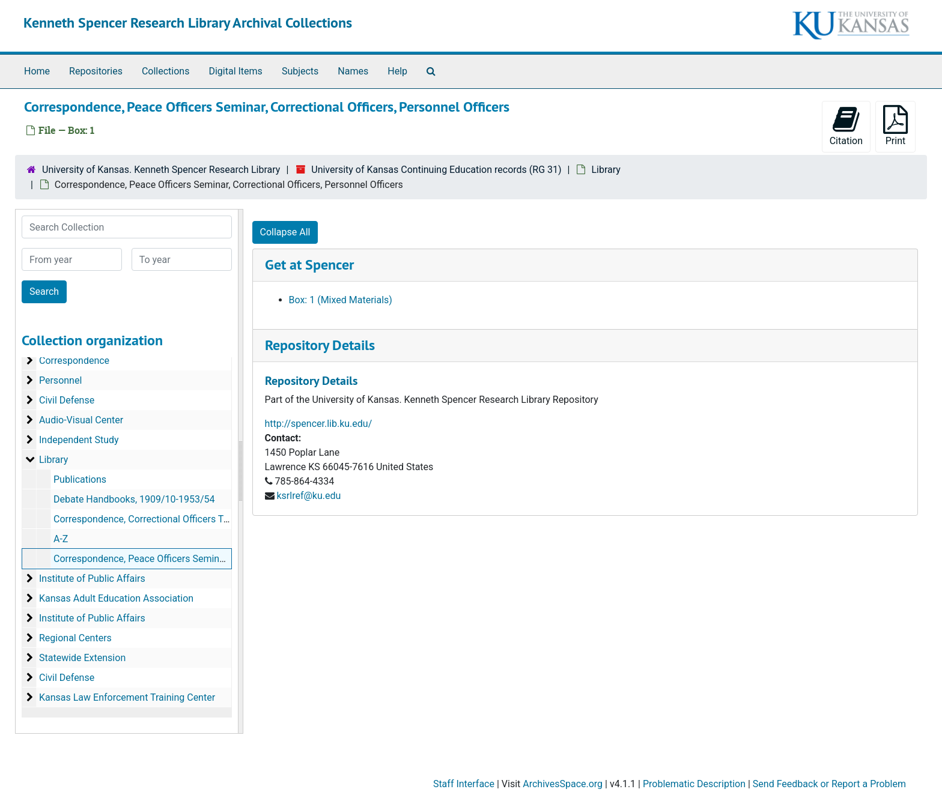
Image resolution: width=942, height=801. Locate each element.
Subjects (300, 71)
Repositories (96, 71)
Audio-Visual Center (81, 420)
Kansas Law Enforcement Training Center (127, 697)
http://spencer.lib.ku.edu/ (318, 423)
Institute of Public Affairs (92, 578)
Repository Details (320, 345)
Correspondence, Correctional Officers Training (152, 519)
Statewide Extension (82, 657)
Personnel (60, 380)
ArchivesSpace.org (563, 784)
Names (353, 71)
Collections (166, 71)
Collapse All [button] (285, 232)
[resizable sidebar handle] (240, 471)
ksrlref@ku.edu (308, 495)
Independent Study (79, 440)
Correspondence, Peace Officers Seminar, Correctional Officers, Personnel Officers (227, 558)
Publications (79, 479)
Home (37, 71)
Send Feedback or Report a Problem (829, 784)
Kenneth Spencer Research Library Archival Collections (187, 22)
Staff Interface (463, 784)
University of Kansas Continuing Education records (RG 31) (436, 169)
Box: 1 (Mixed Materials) (340, 300)
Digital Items (235, 71)
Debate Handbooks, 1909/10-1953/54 (134, 499)
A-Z (60, 539)
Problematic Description (694, 784)
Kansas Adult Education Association (116, 598)
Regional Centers (75, 638)
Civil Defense (66, 400)
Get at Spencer (309, 264)
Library (605, 169)
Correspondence (74, 360)
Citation (846, 126)
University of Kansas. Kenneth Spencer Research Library (161, 169)
